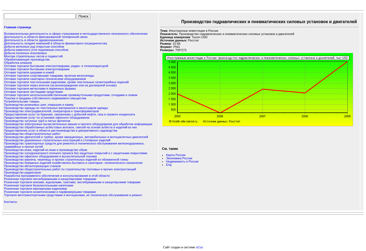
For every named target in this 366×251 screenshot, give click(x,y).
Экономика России (179, 158)
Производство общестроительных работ (32, 133)
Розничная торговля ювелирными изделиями (35, 188)
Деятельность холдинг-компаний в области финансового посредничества (55, 43)
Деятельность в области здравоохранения (33, 40)
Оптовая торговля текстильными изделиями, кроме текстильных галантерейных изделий (66, 82)
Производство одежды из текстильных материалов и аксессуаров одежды (56, 107)
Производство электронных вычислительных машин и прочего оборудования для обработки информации (78, 124)
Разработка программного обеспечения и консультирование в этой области (57, 175)
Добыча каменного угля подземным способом (36, 49)
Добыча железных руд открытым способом (34, 46)
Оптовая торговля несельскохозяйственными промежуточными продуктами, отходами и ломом (70, 95)
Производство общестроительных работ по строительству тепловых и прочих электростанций (70, 169)
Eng (169, 164)
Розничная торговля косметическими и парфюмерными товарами (50, 191)
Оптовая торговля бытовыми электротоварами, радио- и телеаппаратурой (56, 66)
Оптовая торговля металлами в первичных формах (40, 88)
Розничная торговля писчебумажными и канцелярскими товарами (50, 179)
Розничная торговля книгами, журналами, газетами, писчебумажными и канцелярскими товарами (72, 182)
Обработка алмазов (18, 62)
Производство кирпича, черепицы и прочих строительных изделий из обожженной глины (66, 159)
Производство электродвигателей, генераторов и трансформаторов (51, 111)
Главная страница (17, 27)
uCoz (199, 247)
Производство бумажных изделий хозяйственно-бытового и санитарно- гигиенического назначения (73, 162)
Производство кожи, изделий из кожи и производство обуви (45, 149)
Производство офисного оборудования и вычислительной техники (50, 156)
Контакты (10, 201)
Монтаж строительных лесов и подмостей (33, 56)
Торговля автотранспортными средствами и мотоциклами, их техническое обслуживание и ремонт (73, 195)
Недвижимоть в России (182, 161)
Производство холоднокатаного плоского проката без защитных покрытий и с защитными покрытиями (75, 153)
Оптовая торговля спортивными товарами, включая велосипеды (49, 75)
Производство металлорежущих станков (32, 166)
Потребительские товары (21, 101)
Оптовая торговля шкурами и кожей (29, 72)
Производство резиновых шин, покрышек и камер (39, 104)
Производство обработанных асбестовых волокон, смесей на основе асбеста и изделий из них (70, 127)
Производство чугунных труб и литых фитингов (37, 120)
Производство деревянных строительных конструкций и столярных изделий (57, 140)
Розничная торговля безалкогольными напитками (38, 185)
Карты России (176, 155)
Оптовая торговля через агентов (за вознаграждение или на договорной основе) (60, 85)
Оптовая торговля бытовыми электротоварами (36, 69)
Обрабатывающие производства (27, 59)
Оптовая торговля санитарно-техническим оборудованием (45, 78)
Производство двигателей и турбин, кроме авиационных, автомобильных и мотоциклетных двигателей (76, 137)
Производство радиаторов (22, 172)
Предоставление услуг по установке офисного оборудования (46, 117)
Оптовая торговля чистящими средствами (33, 91)
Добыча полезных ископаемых (25, 53)
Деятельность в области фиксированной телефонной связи (46, 36)
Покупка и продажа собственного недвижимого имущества (45, 98)
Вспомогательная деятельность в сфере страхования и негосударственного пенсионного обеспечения (76, 33)
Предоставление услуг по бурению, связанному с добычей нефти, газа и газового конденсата (69, 114)
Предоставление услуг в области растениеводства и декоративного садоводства (60, 130)
